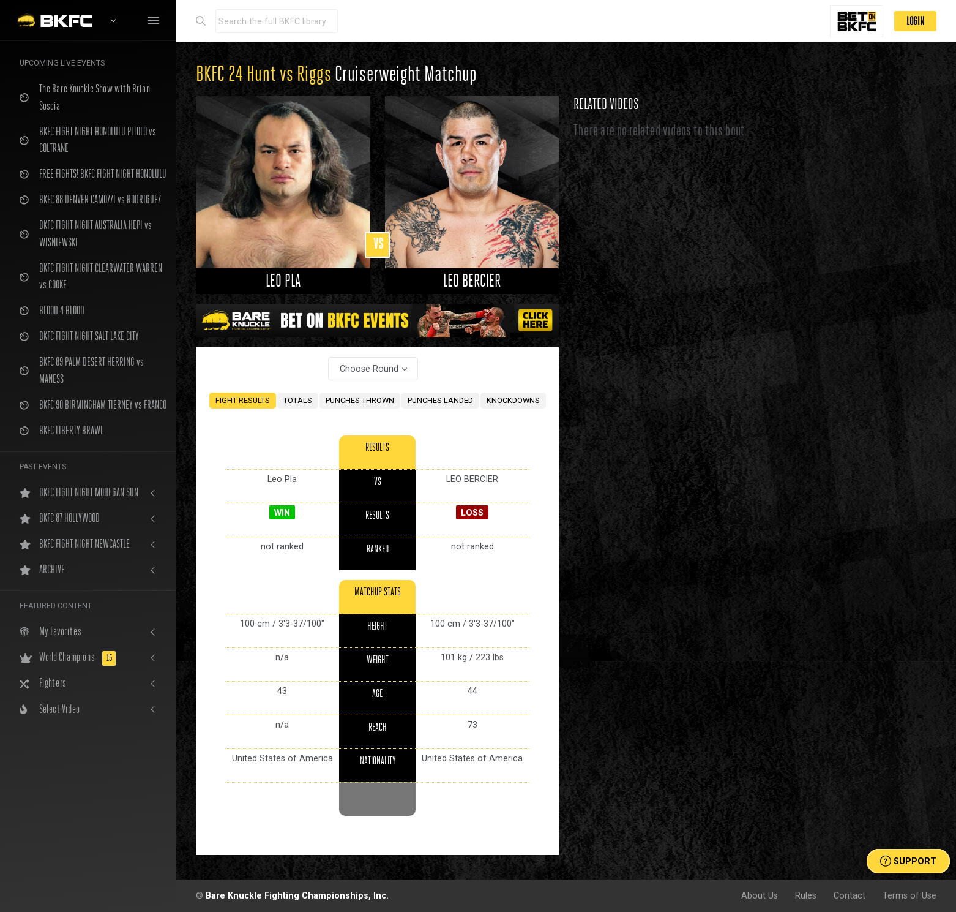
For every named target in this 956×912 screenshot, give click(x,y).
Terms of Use (909, 895)
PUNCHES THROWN (360, 400)
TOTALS (297, 400)
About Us (759, 895)
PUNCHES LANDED (440, 400)
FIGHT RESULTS (242, 400)
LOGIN (915, 21)
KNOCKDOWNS (513, 400)
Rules (805, 895)
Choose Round (369, 369)
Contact (849, 895)
